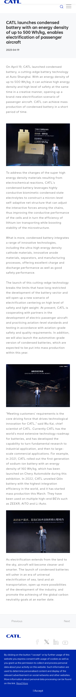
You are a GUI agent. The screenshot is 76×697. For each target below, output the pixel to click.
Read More (22, 683)
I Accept (38, 691)
